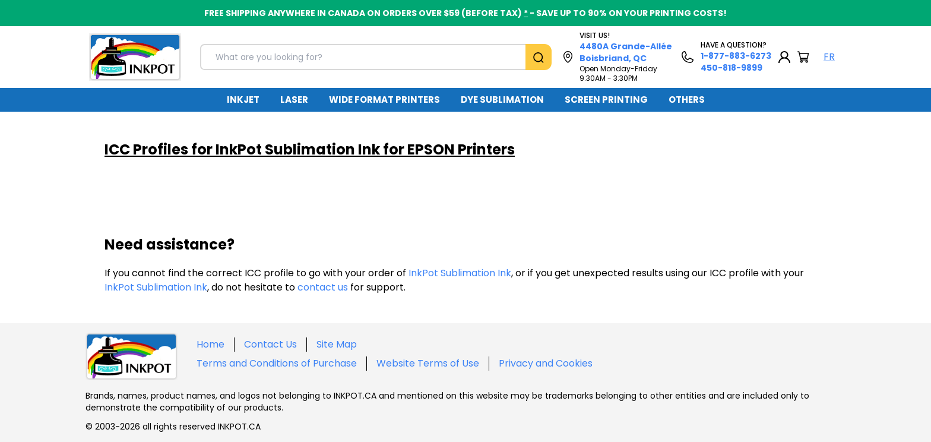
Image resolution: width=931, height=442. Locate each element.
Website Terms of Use (427, 363)
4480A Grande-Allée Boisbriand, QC (626, 52)
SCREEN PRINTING (606, 99)
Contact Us (270, 344)
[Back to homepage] (135, 57)
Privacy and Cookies (546, 363)
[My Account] (784, 57)
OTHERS (687, 99)
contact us (322, 287)
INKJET (243, 99)
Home (210, 344)
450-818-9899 (731, 68)
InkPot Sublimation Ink (459, 273)
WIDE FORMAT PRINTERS (384, 99)
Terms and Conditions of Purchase (277, 363)
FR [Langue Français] (829, 57)
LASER (294, 99)
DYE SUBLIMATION (502, 99)
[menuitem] (243, 100)
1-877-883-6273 (736, 56)
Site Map (336, 344)
